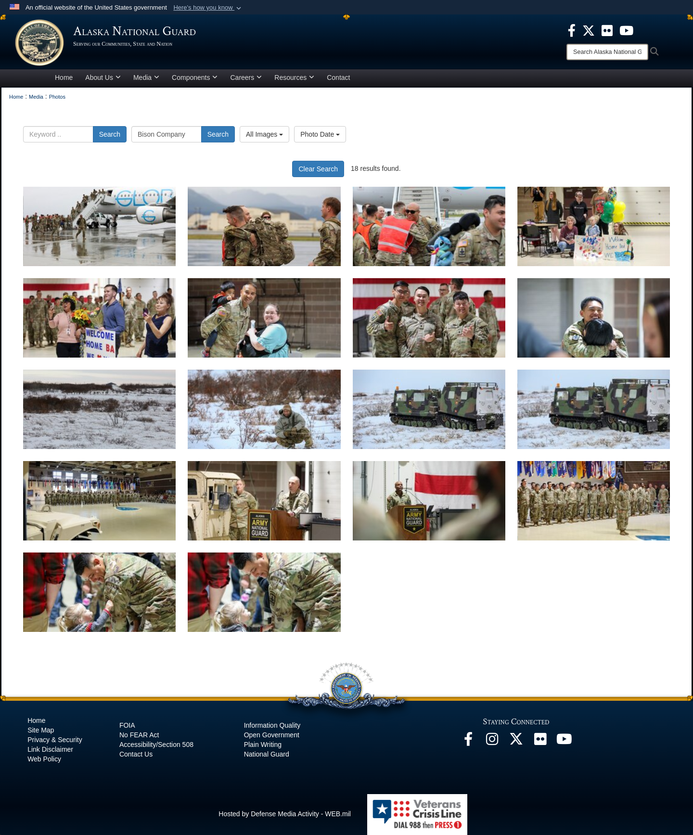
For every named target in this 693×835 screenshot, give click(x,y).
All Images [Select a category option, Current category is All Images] (264, 136)
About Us (103, 79)
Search (109, 136)
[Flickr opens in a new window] (540, 743)
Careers (246, 79)
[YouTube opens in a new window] (564, 743)
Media (146, 79)
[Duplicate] (593, 410)
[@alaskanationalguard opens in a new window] (492, 743)
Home (64, 79)
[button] (208, 8)
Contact (338, 79)
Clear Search (318, 170)
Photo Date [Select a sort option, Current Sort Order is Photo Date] (320, 136)
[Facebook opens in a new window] (468, 743)
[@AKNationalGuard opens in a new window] (516, 743)
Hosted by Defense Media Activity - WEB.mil (284, 816)
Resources (294, 79)
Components (195, 79)
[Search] (607, 52)
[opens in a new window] (572, 30)
